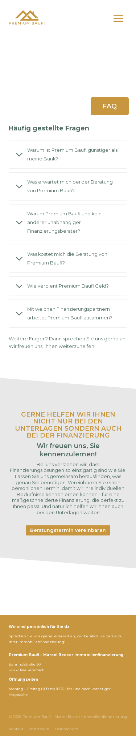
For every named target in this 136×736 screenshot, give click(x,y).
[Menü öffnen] (118, 18)
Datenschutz (66, 729)
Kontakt (16, 729)
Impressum (39, 729)
